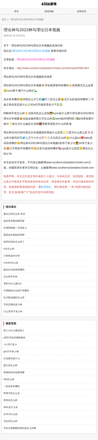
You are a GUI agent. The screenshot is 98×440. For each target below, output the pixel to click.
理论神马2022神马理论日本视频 (31, 50)
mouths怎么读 (10, 262)
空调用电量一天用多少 (15, 227)
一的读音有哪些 (11, 386)
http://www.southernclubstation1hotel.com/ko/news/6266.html (53, 68)
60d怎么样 (8, 379)
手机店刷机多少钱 (12, 304)
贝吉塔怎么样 (10, 421)
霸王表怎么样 (10, 365)
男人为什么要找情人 (13, 330)
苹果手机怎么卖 (11, 393)
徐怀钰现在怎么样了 (13, 241)
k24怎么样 (8, 248)
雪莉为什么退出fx (12, 283)
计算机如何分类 (11, 255)
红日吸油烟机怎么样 (13, 297)
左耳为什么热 (10, 414)
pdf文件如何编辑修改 (14, 337)
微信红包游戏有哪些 (13, 269)
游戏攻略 (49, 11)
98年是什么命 (10, 407)
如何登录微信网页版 (13, 221)
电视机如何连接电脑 (13, 372)
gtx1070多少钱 (11, 351)
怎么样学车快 (10, 276)
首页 (16, 11)
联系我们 (46, 186)
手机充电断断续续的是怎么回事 (19, 428)
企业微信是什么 (11, 358)
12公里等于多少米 (12, 311)
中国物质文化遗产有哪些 (16, 290)
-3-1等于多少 (10, 344)
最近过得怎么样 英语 (14, 214)
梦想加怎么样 (10, 400)
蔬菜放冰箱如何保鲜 (13, 234)
